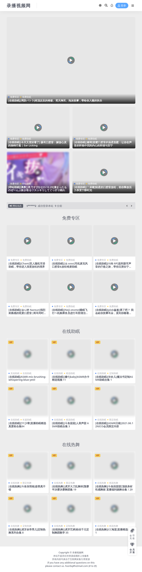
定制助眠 (113, 372)
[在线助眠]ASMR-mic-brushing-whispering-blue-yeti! (27, 378)
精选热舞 (113, 482)
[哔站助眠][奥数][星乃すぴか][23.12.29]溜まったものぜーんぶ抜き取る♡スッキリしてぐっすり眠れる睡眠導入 (38, 190)
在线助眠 (71, 331)
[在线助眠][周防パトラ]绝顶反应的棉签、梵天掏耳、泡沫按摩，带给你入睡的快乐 (55, 100)
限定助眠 (113, 419)
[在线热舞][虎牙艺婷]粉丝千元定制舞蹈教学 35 (70, 530)
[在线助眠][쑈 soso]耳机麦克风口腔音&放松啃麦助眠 (70, 265)
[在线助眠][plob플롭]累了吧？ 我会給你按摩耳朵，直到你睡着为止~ (114, 313)
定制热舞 (27, 525)
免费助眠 (26, 97)
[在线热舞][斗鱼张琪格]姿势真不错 (27, 487)
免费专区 (14, 97)
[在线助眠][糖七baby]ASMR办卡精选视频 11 (70, 378)
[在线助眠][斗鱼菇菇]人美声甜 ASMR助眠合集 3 (70, 424)
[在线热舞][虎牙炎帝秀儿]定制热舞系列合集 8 (27, 530)
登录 (122, 5)
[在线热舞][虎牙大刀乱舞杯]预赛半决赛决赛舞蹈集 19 (70, 487)
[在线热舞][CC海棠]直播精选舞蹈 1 (114, 530)
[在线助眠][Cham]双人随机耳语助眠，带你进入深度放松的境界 (27, 265)
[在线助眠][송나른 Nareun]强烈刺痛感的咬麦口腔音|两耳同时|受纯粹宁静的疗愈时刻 (27, 313)
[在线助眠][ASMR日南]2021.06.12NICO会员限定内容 (114, 424)
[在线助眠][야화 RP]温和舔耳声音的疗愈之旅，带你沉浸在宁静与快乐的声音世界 (113, 266)
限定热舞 (27, 482)
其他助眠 (15, 372)
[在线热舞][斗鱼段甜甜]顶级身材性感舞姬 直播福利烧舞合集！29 (114, 487)
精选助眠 (70, 372)
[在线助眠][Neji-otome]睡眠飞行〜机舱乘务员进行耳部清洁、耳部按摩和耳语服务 (70, 313)
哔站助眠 (26, 183)
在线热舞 (71, 444)
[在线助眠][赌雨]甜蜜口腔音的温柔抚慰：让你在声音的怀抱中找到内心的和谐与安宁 (103, 143)
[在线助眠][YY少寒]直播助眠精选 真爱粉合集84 (27, 424)
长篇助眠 (27, 419)
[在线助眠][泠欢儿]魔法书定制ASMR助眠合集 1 (114, 378)
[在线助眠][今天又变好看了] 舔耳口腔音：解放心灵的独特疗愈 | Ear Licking (37, 143)
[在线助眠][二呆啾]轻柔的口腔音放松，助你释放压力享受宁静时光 (103, 188)
